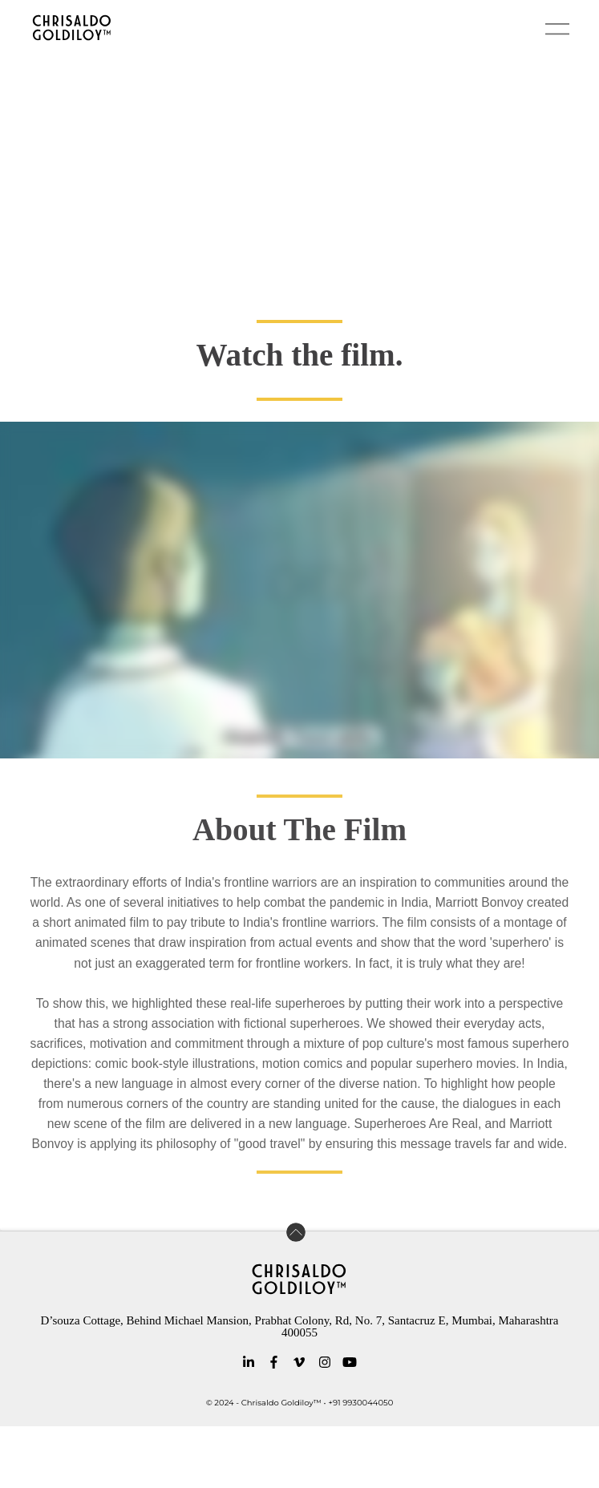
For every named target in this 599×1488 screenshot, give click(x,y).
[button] (557, 29)
